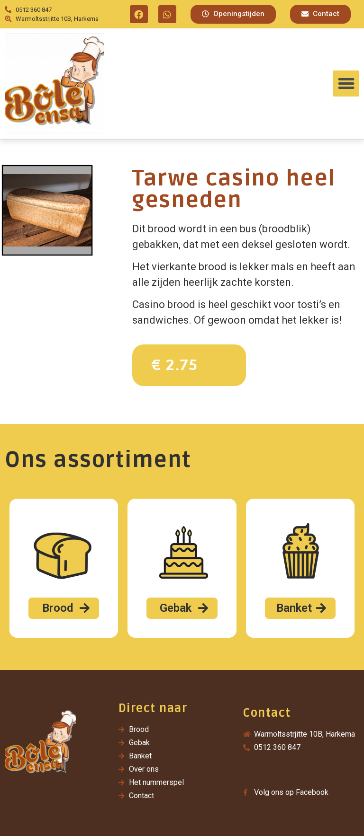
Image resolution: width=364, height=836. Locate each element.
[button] (233, 14)
